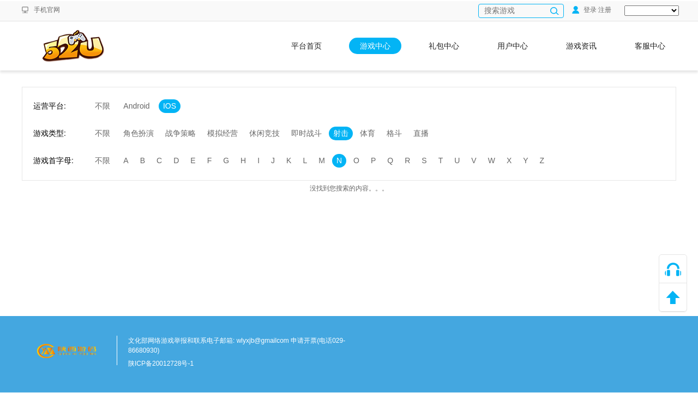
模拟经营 (222, 133)
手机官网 (47, 10)
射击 (340, 133)
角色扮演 (138, 133)
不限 (102, 106)
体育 (367, 133)
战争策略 (180, 133)
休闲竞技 (264, 133)
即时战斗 (306, 133)
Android (136, 106)
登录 (584, 10)
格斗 (394, 133)
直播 (421, 133)
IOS (169, 106)
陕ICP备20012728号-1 (161, 363)
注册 (604, 10)
